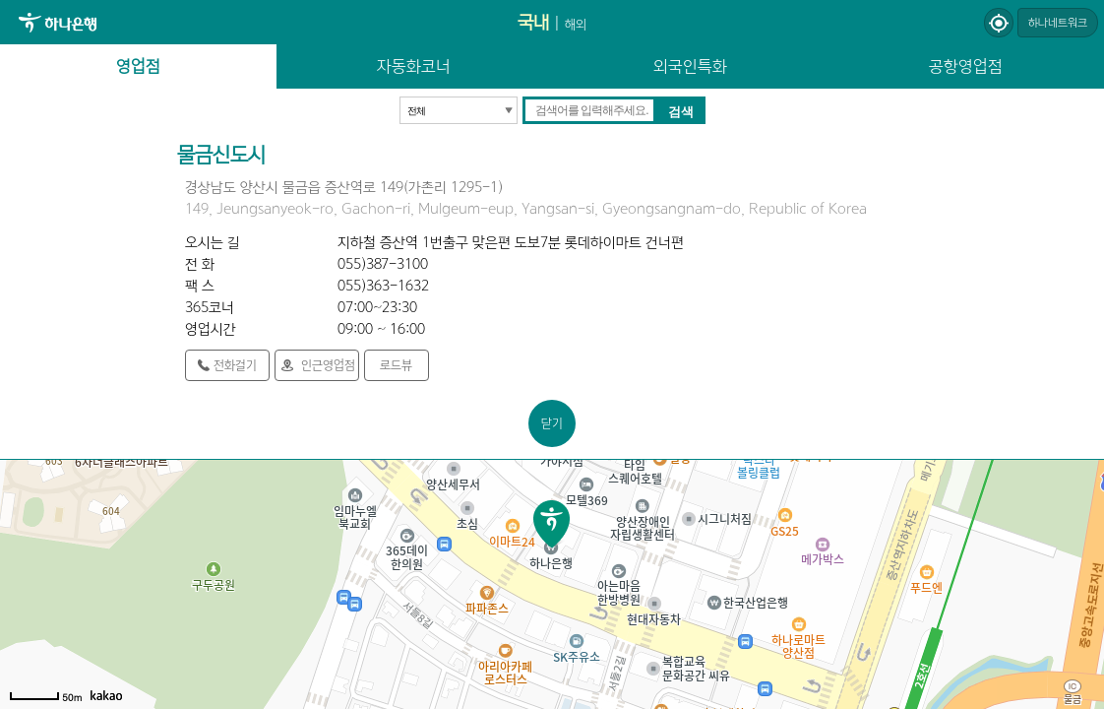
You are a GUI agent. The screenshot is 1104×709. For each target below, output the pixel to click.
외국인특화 (690, 66)
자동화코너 (414, 66)
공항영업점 (966, 66)
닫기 (552, 423)
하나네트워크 (1057, 23)
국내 (533, 22)
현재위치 (998, 22)
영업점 (138, 66)
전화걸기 (235, 364)
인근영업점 (328, 364)
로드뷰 (396, 364)
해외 (575, 24)
